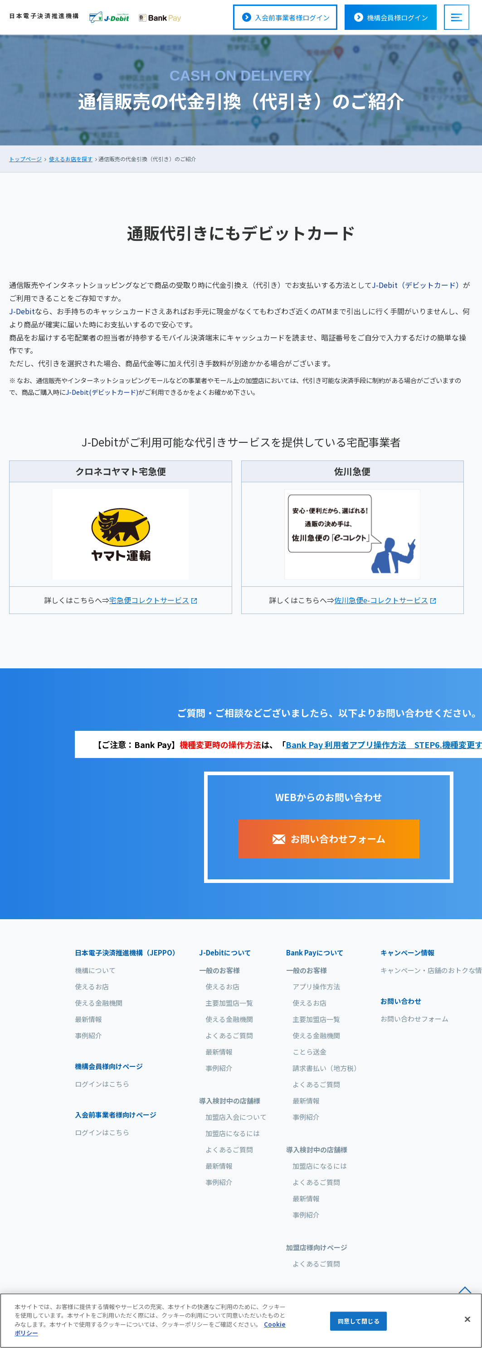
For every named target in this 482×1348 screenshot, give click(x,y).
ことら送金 (309, 1051)
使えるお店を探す (71, 159)
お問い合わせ (400, 1001)
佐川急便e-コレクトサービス (381, 600)
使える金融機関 (98, 1002)
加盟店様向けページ (316, 1247)
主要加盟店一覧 (229, 1002)
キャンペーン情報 (407, 952)
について (225, 952)
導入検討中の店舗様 (229, 1100)
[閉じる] (467, 1321)
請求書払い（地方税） (326, 1068)
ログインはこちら (102, 1084)
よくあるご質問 (229, 1035)
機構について (95, 970)
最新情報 (88, 1019)
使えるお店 (92, 986)
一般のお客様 (219, 970)
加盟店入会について (236, 1117)
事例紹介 (88, 1035)
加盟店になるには (232, 1133)
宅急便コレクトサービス (149, 600)
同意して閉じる (359, 1322)
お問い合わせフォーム (414, 1018)
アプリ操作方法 (316, 986)
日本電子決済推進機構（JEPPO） (127, 952)
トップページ (25, 159)
